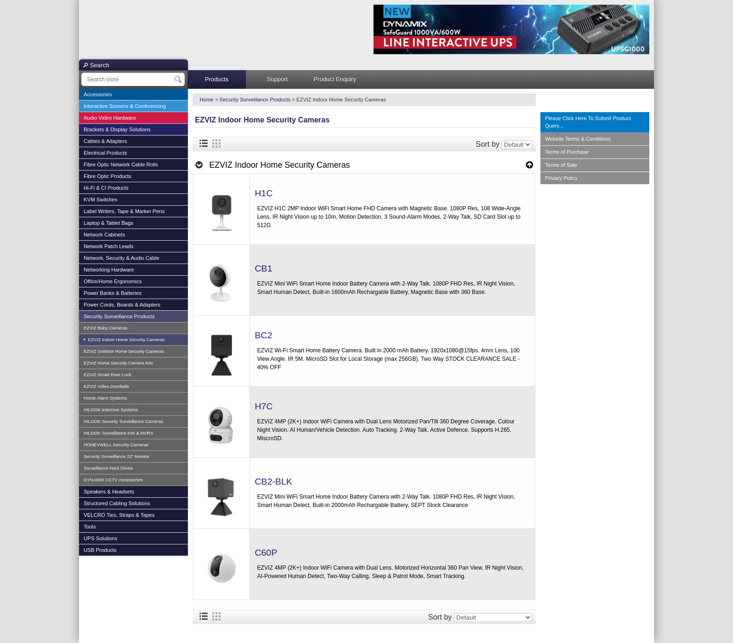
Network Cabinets (104, 234)
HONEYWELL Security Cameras (116, 444)
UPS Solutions (100, 538)
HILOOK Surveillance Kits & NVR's (118, 433)
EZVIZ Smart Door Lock (107, 374)
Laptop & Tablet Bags (108, 223)
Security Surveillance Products (119, 316)
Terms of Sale (561, 165)
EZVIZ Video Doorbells (106, 386)
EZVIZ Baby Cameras (105, 327)
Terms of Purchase (567, 152)
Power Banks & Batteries (113, 293)
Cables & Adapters (105, 141)
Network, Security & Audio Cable (121, 258)
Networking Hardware (109, 269)
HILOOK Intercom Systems (111, 409)
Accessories (98, 94)
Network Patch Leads (108, 246)
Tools (90, 526)
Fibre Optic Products (107, 176)
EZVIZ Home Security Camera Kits (118, 362)
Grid (216, 143)
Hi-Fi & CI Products (106, 188)
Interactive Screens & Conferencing (125, 106)
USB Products (100, 550)
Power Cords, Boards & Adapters (122, 304)
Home (207, 99)
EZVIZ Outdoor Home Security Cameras (124, 351)
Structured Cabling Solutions (117, 503)
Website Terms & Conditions (578, 139)
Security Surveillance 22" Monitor (117, 456)
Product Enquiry (335, 79)
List (203, 143)
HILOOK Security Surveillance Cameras (123, 421)
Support (277, 79)
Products (217, 79)
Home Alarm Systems (105, 397)
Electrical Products (105, 153)
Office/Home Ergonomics (113, 281)
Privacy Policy (561, 178)
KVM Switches (100, 199)
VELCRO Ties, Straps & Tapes (119, 515)
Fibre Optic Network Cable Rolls (121, 164)
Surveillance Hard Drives (108, 468)
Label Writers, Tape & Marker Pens (124, 211)
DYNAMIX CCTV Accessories (113, 479)
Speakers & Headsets (109, 491)
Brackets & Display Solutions (117, 129)
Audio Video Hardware (110, 118)
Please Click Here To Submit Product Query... (588, 122)
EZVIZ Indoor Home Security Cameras (125, 339)
